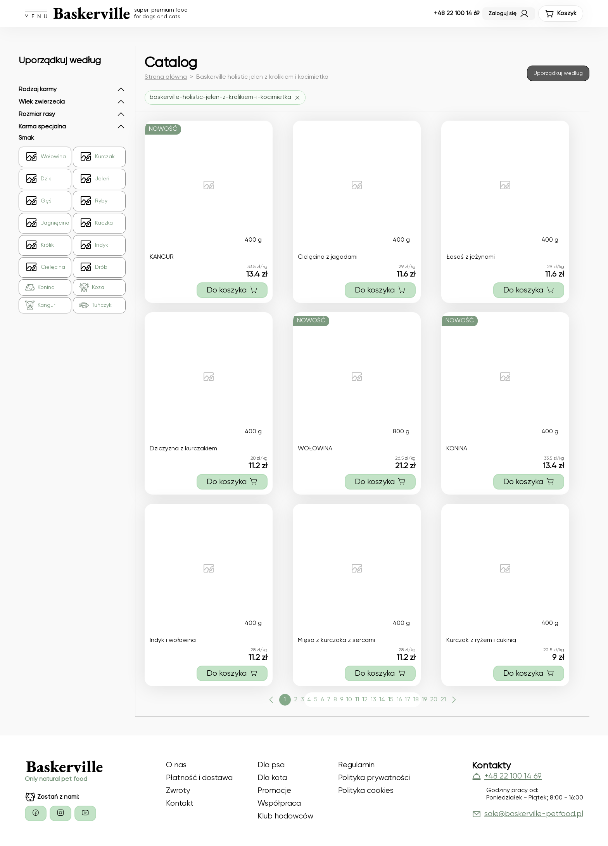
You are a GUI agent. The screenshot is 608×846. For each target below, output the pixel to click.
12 (365, 700)
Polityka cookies (366, 791)
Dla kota (272, 778)
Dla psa (271, 765)
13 (373, 700)
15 (391, 700)
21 (443, 700)
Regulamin (356, 765)
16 (399, 700)
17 (407, 700)
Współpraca (279, 803)
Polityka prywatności (374, 778)
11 (357, 700)
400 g (253, 240)
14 (382, 700)
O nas (176, 765)
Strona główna (166, 77)
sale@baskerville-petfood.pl (527, 814)
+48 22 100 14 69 (456, 13)
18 (416, 700)
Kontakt (179, 803)
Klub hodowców (285, 816)
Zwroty (178, 791)
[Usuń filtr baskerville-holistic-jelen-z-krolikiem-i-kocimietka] (225, 97)
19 (424, 700)
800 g (401, 432)
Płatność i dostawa (199, 778)
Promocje (274, 791)
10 (349, 700)
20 (433, 700)
